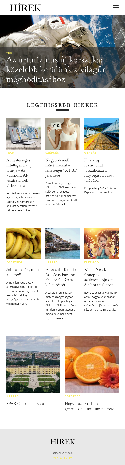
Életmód (91, 262)
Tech (10, 53)
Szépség (52, 152)
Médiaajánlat (62, 458)
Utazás (90, 152)
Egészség (14, 262)
